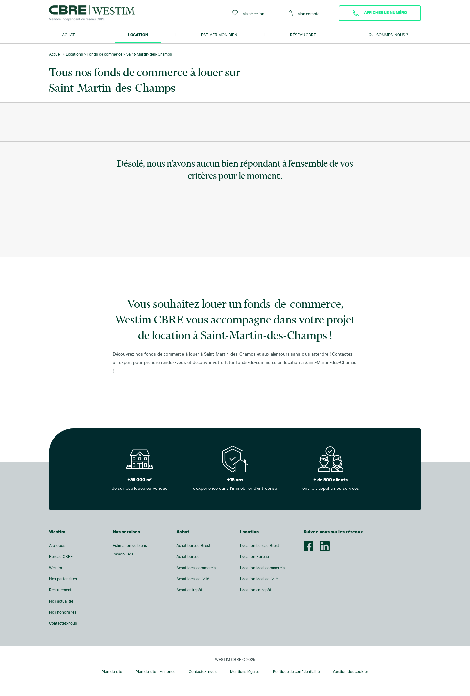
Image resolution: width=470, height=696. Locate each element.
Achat (68, 34)
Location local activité (259, 578)
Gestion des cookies (350, 671)
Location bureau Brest (259, 545)
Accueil (55, 54)
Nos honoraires (62, 612)
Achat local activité (192, 578)
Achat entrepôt (189, 589)
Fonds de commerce (104, 54)
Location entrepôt (255, 589)
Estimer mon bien (219, 34)
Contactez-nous (63, 623)
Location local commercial (263, 567)
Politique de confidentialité (296, 671)
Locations (74, 54)
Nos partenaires (63, 578)
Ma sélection (248, 13)
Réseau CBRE (303, 34)
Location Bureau (254, 556)
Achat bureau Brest (193, 545)
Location (138, 34)
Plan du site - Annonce (155, 671)
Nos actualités (61, 601)
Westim (55, 567)
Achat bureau (188, 556)
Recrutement (60, 589)
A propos (57, 545)
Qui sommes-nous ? (388, 34)
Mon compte (304, 13)
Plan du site (112, 671)
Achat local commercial (196, 567)
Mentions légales (244, 671)
